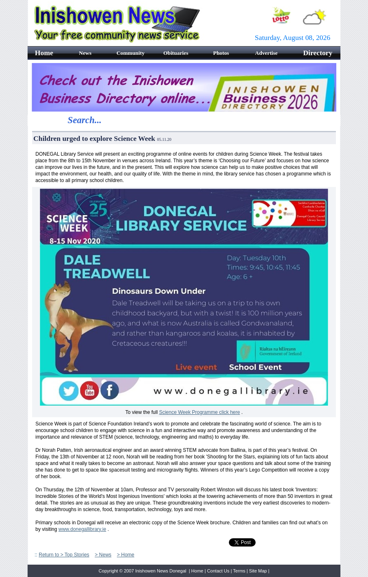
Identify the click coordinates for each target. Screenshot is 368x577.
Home (197, 570)
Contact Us (218, 570)
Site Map (258, 570)
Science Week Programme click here (199, 412)
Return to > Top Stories (64, 555)
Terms (239, 570)
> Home (125, 555)
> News (103, 555)
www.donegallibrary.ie (82, 529)
